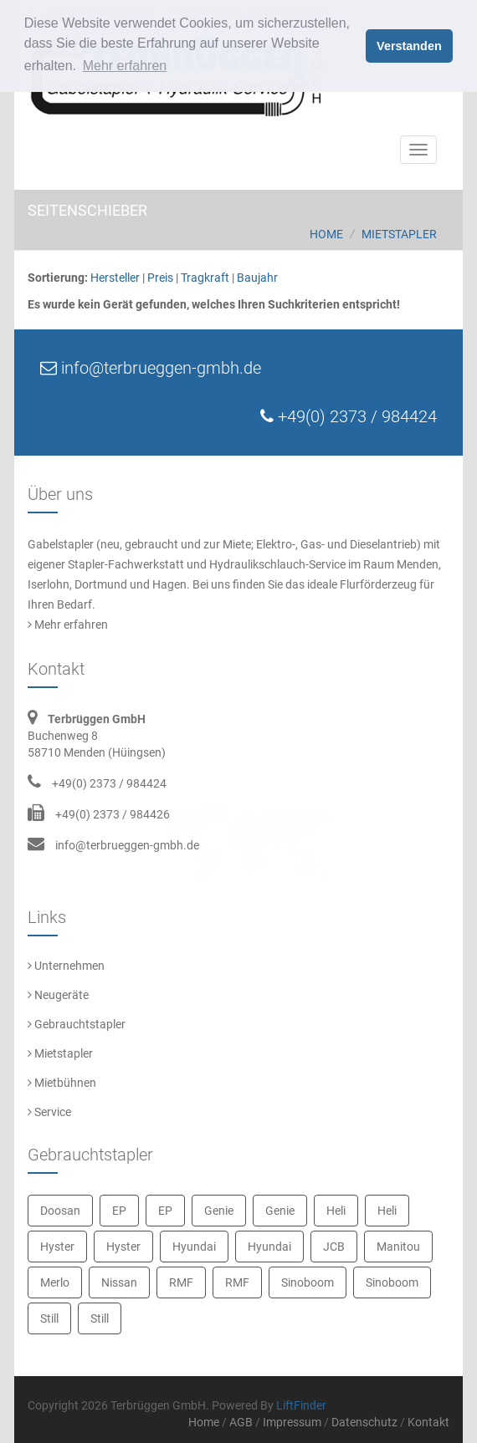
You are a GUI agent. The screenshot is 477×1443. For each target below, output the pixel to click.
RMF (181, 1282)
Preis (160, 277)
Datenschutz (364, 1422)
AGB (241, 1422)
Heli (336, 1210)
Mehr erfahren (68, 624)
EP (119, 1210)
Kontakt (428, 1422)
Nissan (119, 1282)
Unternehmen (66, 965)
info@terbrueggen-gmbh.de (127, 845)
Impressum (292, 1422)
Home (326, 234)
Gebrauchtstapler (77, 1024)
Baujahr (257, 277)
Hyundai (194, 1246)
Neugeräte (58, 995)
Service (49, 1112)
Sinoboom (307, 1282)
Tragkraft (205, 277)
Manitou (398, 1246)
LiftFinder (301, 1405)
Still (49, 1318)
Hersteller (115, 277)
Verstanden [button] (409, 46)
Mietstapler (399, 234)
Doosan (60, 1210)
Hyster (57, 1246)
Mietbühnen (62, 1082)
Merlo (54, 1282)
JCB (334, 1246)
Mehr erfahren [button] (125, 66)
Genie (218, 1210)
